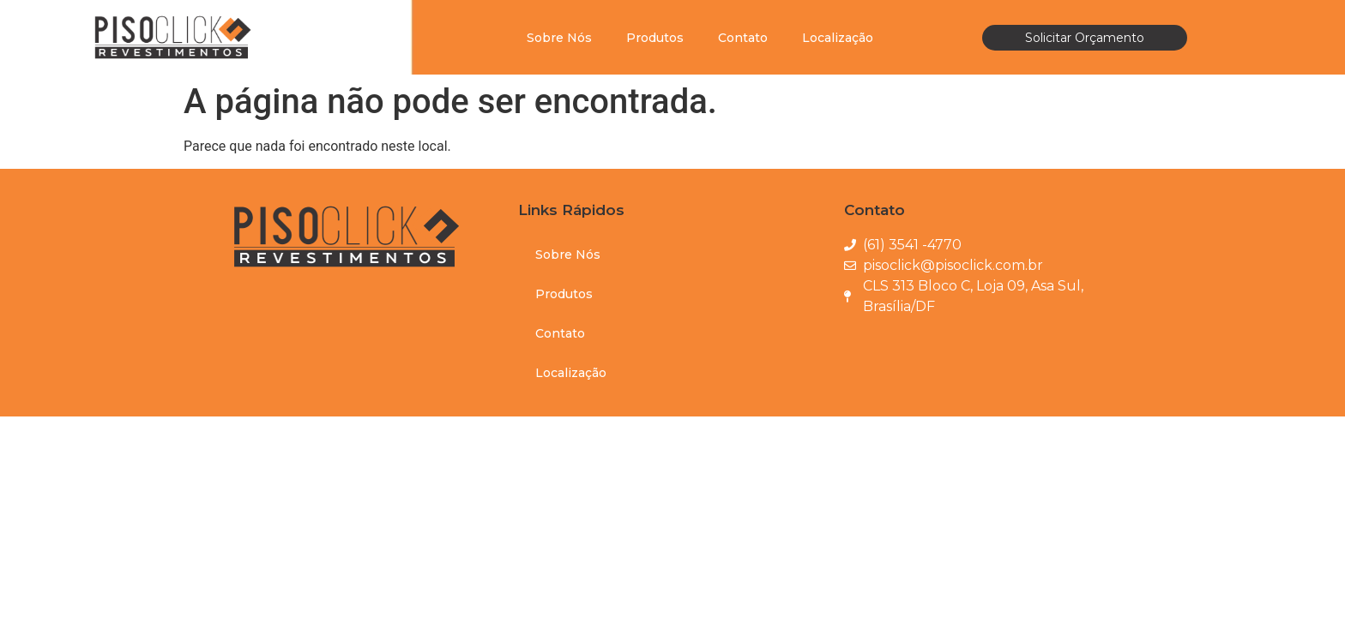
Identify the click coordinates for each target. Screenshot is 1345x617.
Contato (743, 37)
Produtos (655, 37)
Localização (837, 37)
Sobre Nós (559, 37)
